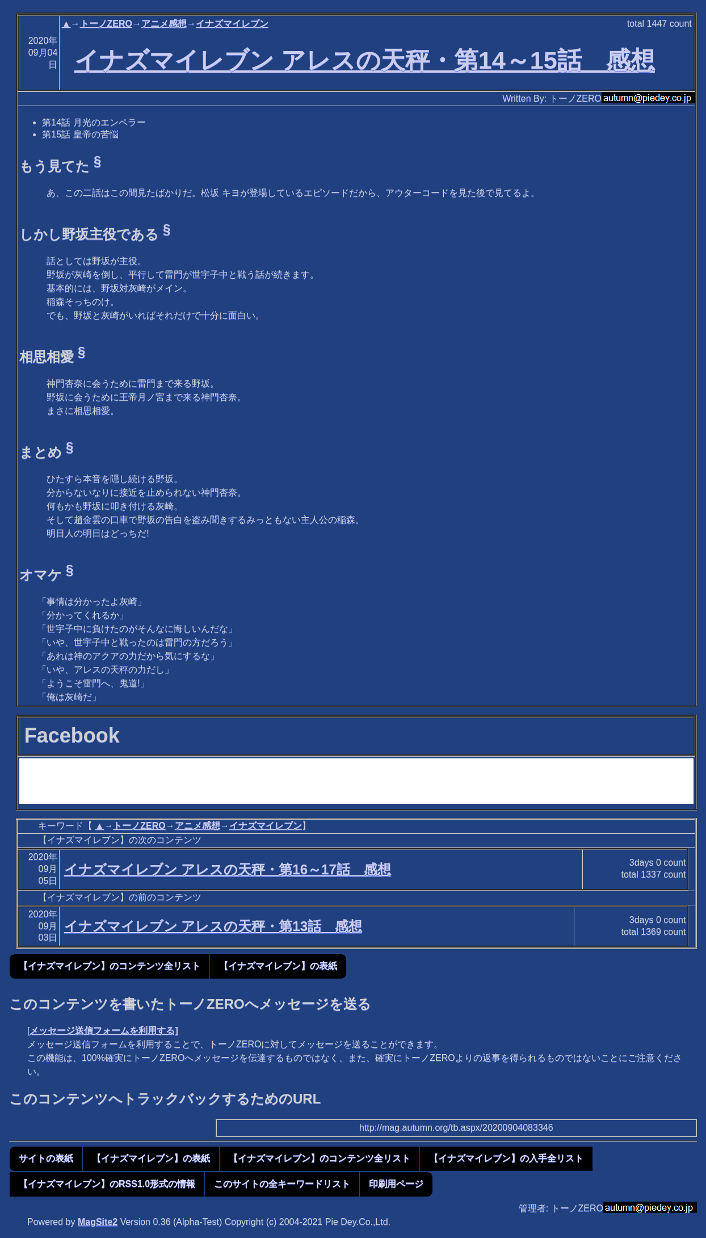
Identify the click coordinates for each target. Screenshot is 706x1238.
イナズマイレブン (232, 23)
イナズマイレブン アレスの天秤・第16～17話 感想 (227, 869)
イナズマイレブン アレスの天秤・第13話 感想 (213, 926)
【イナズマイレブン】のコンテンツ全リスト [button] (109, 966)
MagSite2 (97, 1222)
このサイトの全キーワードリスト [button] (282, 1184)
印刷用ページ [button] (396, 1184)
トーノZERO (106, 23)
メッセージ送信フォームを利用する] (104, 1030)
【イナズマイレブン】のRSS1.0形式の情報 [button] (107, 1184)
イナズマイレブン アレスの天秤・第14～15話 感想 (364, 60)
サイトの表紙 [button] (46, 1158)
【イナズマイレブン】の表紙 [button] (278, 966)
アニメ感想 (164, 23)
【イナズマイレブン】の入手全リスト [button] (506, 1158)
